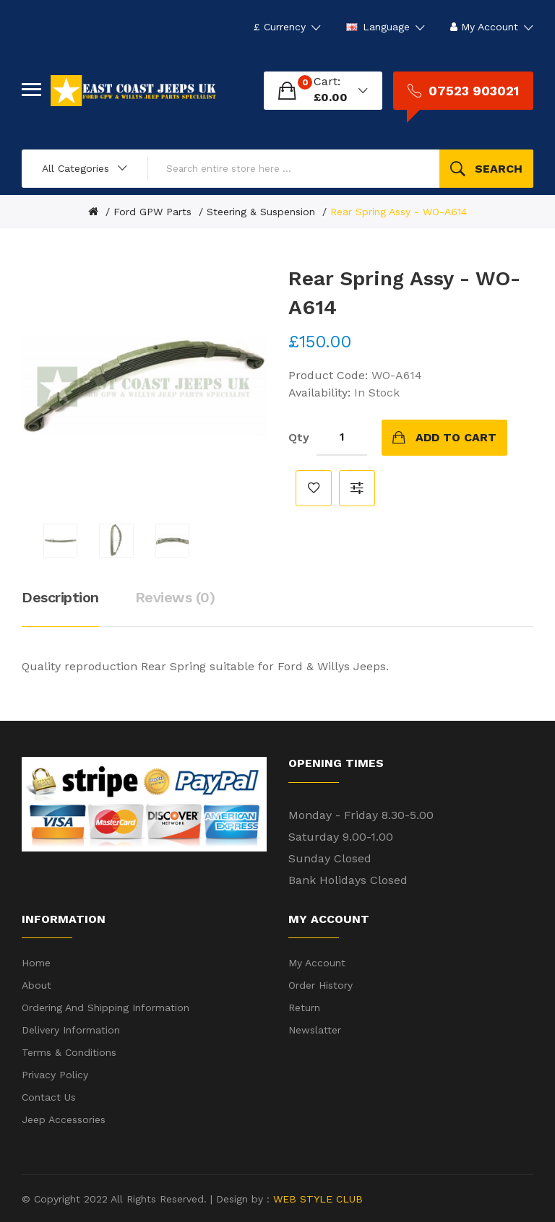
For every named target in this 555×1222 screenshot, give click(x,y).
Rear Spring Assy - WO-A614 (398, 211)
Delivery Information (71, 1030)
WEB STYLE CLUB (316, 1199)
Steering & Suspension (261, 211)
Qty (298, 437)
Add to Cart (456, 437)
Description (60, 597)
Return (304, 1007)
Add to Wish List (314, 488)
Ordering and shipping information (105, 1007)
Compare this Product (357, 488)
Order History (320, 985)
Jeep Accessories (64, 1119)
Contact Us (49, 1097)
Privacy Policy (55, 1074)
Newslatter (314, 1030)
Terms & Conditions (69, 1052)
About (36, 985)
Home (36, 962)
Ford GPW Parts (152, 211)
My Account (316, 962)
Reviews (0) (175, 597)
